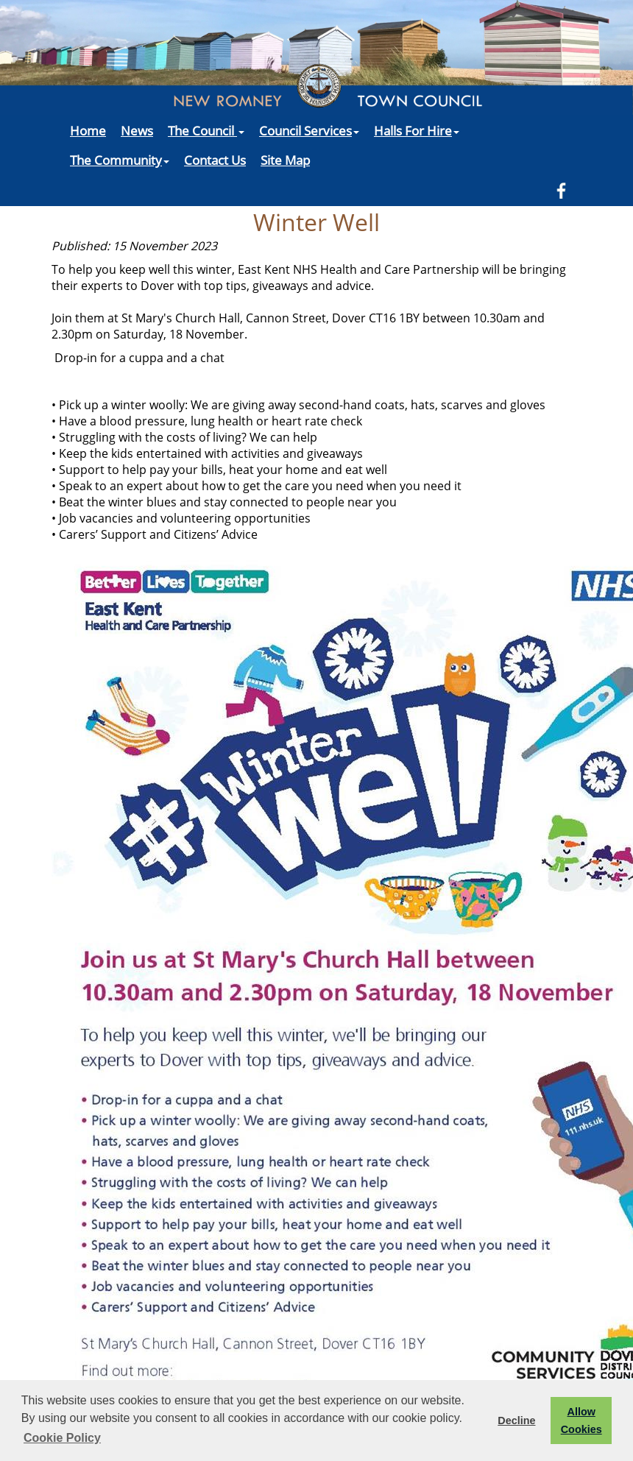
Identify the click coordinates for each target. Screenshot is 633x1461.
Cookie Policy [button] (62, 1438)
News (137, 130)
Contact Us (215, 160)
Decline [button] (516, 1420)
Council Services (309, 130)
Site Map (285, 160)
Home (88, 130)
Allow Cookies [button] (581, 1420)
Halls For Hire (416, 130)
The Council (206, 130)
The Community (119, 160)
